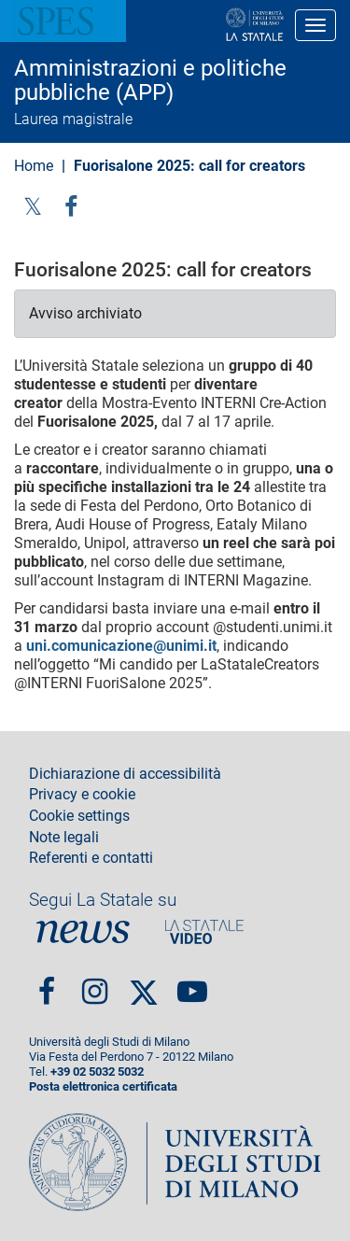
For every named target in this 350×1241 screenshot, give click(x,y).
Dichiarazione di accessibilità (125, 774)
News (83, 931)
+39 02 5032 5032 (97, 1072)
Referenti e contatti (91, 858)
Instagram (94, 983)
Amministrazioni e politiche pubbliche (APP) (150, 81)
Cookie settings (79, 816)
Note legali (64, 837)
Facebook (46, 983)
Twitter (32, 206)
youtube (192, 983)
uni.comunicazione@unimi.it (121, 646)
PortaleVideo (204, 931)
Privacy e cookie (82, 794)
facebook (71, 206)
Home (33, 166)
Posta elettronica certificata (103, 1086)
